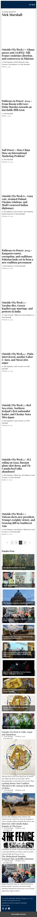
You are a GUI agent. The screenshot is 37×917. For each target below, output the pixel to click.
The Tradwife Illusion (10, 585)
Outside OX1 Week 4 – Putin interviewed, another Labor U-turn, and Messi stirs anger (17, 358)
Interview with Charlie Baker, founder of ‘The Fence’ (15, 824)
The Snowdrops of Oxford (11, 727)
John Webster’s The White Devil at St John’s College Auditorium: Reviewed (17, 673)
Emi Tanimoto (8, 62)
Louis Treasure (18, 212)
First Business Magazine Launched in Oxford (17, 603)
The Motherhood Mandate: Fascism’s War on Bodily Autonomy (17, 620)
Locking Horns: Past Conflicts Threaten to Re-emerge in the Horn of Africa (18, 637)
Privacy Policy (6, 905)
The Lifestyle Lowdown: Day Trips (14, 568)
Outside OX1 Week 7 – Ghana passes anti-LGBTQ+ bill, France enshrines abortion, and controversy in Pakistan (18, 54)
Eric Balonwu (12, 64)
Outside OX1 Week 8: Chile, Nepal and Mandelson (15, 708)
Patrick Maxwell (19, 62)
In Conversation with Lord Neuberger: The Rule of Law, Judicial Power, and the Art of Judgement (17, 654)
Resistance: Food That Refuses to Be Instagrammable (15, 690)
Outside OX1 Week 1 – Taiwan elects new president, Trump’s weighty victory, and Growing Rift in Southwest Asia (18, 520)
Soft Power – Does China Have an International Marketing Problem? (16, 153)
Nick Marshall (25, 64)
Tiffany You (18, 315)
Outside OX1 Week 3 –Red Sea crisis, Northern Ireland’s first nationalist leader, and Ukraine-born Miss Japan (16, 411)
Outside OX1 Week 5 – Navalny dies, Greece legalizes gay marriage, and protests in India (17, 307)
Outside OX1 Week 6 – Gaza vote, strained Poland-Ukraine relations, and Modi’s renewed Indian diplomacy (17, 202)
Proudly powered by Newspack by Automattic (14, 903)
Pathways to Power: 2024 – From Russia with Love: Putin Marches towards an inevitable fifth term (17, 105)
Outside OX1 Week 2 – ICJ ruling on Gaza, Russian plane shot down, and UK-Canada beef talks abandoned (16, 465)
